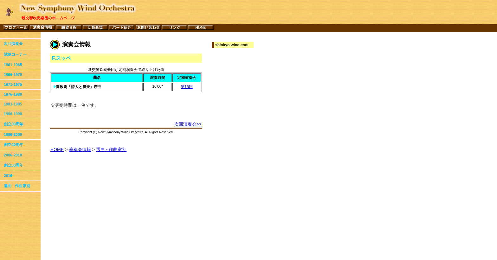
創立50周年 (13, 165)
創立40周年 (13, 145)
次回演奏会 (13, 43)
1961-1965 (13, 65)
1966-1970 (13, 75)
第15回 (186, 87)
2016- (9, 176)
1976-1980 (13, 94)
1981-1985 (13, 104)
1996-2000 (13, 134)
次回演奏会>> (188, 124)
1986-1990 (13, 114)
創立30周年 (13, 124)
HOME (57, 149)
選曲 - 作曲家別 (17, 186)
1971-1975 (13, 84)
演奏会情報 (80, 149)
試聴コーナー (15, 54)
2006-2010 (13, 155)
